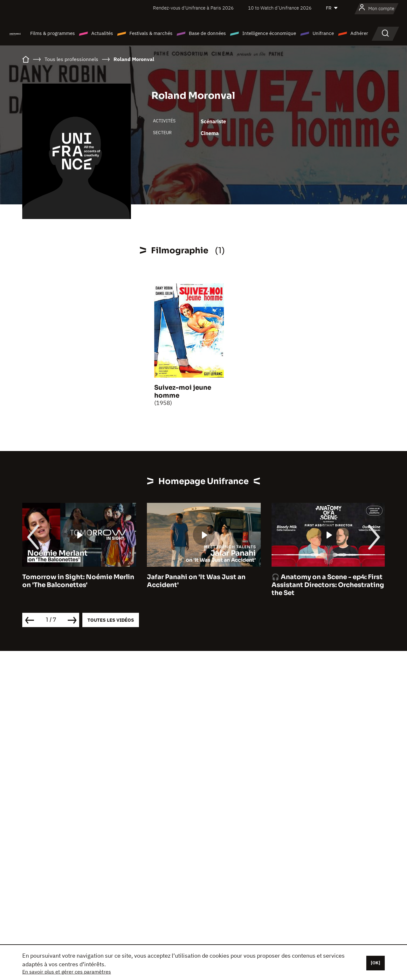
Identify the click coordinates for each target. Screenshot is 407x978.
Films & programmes (52, 33)
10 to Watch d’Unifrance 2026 (280, 8)
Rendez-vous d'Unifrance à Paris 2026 (193, 8)
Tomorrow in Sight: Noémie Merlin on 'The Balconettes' (78, 581)
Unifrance (323, 33)
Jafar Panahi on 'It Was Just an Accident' (196, 581)
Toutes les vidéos (110, 620)
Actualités (102, 33)
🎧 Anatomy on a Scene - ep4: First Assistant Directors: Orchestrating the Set (328, 585)
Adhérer (359, 33)
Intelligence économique (269, 33)
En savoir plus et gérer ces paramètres (66, 971)
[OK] (375, 963)
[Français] (332, 8)
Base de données (207, 33)
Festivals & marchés (150, 33)
